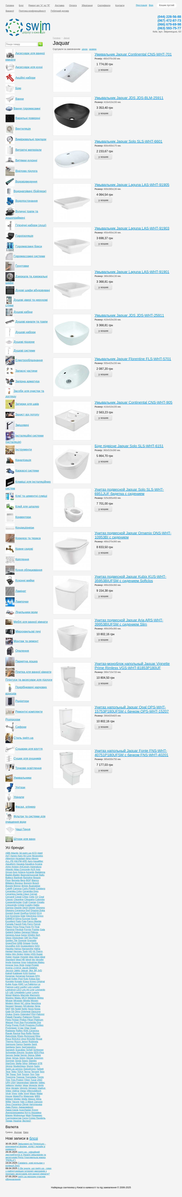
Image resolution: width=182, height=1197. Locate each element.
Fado (18, 921)
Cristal (21, 905)
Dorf (28, 910)
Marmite (25, 995)
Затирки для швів (27, 403)
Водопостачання (26, 200)
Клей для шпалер (27, 506)
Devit (25, 907)
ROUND (31, 1038)
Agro (19, 855)
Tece (7, 1071)
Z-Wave (29, 1101)
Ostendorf (25, 1014)
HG (30, 951)
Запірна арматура (27, 381)
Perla (8, 1019)
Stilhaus (33, 1063)
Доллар (18, 1132)
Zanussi (38, 1101)
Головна (10, 5)
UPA (7, 1082)
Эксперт (26, 1120)
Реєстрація (141, 5)
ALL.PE (9, 861)
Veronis (23, 1088)
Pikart (30, 1019)
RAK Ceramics (31, 1030)
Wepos (31, 1099)
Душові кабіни (22, 312)
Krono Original (37, 981)
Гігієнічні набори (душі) (30, 225)
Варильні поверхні (27, 118)
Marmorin (35, 995)
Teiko (14, 1071)
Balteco (9, 877)
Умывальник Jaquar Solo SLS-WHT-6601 (128, 141)
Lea (30, 987)
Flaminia (9, 929)
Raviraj (16, 1033)
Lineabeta (19, 992)
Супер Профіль (37, 1118)
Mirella (26, 1000)
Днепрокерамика (14, 1112)
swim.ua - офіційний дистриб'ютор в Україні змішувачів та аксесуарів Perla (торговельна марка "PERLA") (25, 1156)
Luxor (28, 992)
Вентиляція (23, 128)
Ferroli (37, 924)
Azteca (21, 872)
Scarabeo (20, 1049)
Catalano (40, 888)
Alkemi (34, 858)
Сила (25, 1118)
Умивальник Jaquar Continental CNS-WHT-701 (133, 54)
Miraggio (17, 1000)
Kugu (14, 984)
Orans (16, 1014)
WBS (37, 1096)
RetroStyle (11, 1036)
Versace (32, 1088)
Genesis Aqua (12, 935)
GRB (19, 943)
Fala (24, 921)
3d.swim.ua (25, 853)
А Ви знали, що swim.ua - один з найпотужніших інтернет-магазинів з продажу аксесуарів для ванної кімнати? (28, 1171)
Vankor (18, 1085)
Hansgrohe (27, 948)
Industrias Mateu (35, 962)
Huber (8, 956)
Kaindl (8, 973)
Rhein (20, 1036)
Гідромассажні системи (29, 256)
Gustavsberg (27, 946)
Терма (8, 1120)
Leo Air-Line (28, 989)
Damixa (9, 907)
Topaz (13, 1074)
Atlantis (15, 853)
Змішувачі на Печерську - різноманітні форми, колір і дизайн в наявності (25, 1146)
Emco (40, 915)
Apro (29, 861)
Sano (18, 1047)
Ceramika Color (13, 891)
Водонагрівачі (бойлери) (29, 191)
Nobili (18, 1008)
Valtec (41, 1082)
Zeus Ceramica (13, 1104)
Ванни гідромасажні (26, 108)
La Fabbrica (30, 984)
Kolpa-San (34, 978)
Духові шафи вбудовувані (32, 290)
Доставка (59, 5)
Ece (7, 915)
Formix (27, 929)
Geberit (9, 932)
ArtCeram (24, 866)
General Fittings (29, 932)
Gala (42, 929)
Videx (8, 1090)
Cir (36, 896)
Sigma (31, 1055)
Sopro (25, 1060)
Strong (8, 1066)
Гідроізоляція (24, 235)
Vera (7, 1088)
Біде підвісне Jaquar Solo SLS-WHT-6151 (129, 446)
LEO (18, 989)
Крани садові (24, 548)
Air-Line (27, 855)
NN (12, 1008)
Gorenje (22, 940)
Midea (40, 997)
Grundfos (10, 946)
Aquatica (29, 864)
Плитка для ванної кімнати (33, 671)
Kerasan (30, 976)
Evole (34, 918)
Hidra (8, 954)
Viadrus (41, 1088)
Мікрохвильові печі (28, 631)
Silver (8, 1058)
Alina (28, 858)
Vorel (26, 1093)
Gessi (24, 935)
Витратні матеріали (28, 149)
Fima (15, 926)
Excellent (10, 921)
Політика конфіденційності (32, 11)
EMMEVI (10, 918)
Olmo (17, 1011)
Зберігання (87, 5)
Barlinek (18, 877)
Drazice (35, 910)
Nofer (24, 1008)
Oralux (8, 1014)
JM (35, 970)
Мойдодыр (19, 1115)
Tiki (7, 1074)
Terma (27, 1071)
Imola (8, 962)
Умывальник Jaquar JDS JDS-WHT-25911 (129, 315)
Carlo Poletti (28, 888)
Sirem (22, 1058)
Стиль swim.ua (23, 737)
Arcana (38, 864)
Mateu (17, 997)
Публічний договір (60, 11)
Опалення (22, 650)
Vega (25, 1085)
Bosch (35, 883)
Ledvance (10, 989)
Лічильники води (26, 612)
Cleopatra (29, 899)
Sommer (9, 1060)
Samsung (10, 1044)
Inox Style (19, 965)
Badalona (40, 872)
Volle (20, 1093)
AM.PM (18, 861)
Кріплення (22, 559)
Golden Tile (11, 940)
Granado (31, 940)
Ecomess (15, 915)
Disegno (40, 907)
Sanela (27, 1044)
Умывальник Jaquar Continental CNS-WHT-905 (133, 402)
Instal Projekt (32, 965)
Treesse (20, 1077)
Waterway (28, 1096)
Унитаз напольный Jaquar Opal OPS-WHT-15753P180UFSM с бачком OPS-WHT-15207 (132, 709)
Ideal (37, 956)
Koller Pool (17, 978)
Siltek (38, 1055)
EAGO (32, 913)
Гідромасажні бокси (28, 246)
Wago (33, 1093)
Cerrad (33, 894)
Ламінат (20, 591)
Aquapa (20, 864)
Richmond (29, 1036)
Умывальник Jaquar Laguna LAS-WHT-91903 (132, 228)
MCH (24, 997)
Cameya (17, 888)
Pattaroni (27, 1017)
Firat (37, 926)
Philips (23, 1019)
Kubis (8, 984)
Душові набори (25, 332)
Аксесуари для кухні (28, 67)
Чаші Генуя (22, 829)
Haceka (9, 948)
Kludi (8, 978)
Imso (23, 962)
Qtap (26, 1027)
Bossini (9, 885)
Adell (40, 853)
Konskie (9, 981)
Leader (36, 987)
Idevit (28, 959)
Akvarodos (37, 855)
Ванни (19, 98)
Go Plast (33, 937)
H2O (37, 946)
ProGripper (11, 1027)
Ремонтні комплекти (28, 711)
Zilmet (25, 1104)
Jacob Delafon (29, 967)
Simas (15, 1058)
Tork (19, 1074)
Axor (15, 872)
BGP (28, 880)
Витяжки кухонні (26, 160)
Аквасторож (11, 1109)
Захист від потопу (27, 414)
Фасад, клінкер (25, 806)
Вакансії (10, 11)
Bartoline (28, 877)
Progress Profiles (34, 1025)
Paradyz (17, 1017)
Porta (8, 1025)
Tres (7, 1079)
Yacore (15, 1101)
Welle (24, 1099)
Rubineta (33, 1041)
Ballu (41, 874)
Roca (8, 1038)
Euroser (26, 918)
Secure (9, 1055)
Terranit (35, 1071)
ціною (85, 49)
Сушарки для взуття (28, 748)
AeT (7, 855)
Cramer (32, 902)
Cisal (41, 896)
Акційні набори (25, 77)
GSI (18, 946)
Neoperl (9, 1006)
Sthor (25, 1063)
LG (7, 992)
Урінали (18, 797)
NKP (7, 1008)
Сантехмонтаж (13, 1118)
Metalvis (32, 997)
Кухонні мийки (24, 580)
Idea (31, 956)
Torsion (25, 1074)
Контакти (119, 5)
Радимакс (36, 1115)
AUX (32, 869)
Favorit (17, 924)
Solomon (38, 1058)
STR (39, 1063)
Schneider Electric (15, 1052)
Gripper (27, 943)
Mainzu (16, 995)
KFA (37, 976)
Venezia (33, 1085)
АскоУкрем (25, 1109)
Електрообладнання (29, 360)
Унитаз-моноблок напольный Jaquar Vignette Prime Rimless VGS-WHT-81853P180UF (132, 666)
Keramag (20, 976)
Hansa (17, 948)
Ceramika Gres (30, 891)
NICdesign (28, 1006)
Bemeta (15, 880)
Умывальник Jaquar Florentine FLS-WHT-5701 (133, 359)
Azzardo (30, 872)
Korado (18, 981)
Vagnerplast (22, 1082)
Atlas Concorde (22, 869)
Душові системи (24, 350)
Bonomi (28, 883)
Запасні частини (26, 370)
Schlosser (38, 1049)
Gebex (17, 932)
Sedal (17, 1055)
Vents (41, 1085)
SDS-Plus (39, 1052)
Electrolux (31, 915)
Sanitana (10, 1047)
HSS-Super (37, 954)
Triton (27, 1079)
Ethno (18, 918)
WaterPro (18, 1096)
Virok (8, 1093)
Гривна (9, 1132)
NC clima (25, 1003)
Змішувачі (22, 425)
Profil (22, 1025)
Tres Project (17, 1079)
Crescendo (11, 905)
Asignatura (35, 866)
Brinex (24, 885)
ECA (39, 913)
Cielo (31, 896)
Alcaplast (20, 858)
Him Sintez (17, 954)
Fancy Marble (34, 921)
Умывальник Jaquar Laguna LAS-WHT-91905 (132, 185)
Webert (9, 1099)
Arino (8, 866)
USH (13, 1082)
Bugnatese (34, 885)
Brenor (17, 885)
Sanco (19, 1044)
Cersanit (9, 896)
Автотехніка (35, 1104)
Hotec (27, 954)
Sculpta (29, 1052)
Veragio (15, 1088)
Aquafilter (38, 861)
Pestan (15, 1019)
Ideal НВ (20, 959)
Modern (9, 1003)
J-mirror (17, 967)
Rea (23, 1033)
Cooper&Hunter (13, 902)
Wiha (38, 1099)
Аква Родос (11, 1107)
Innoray (9, 965)
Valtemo (9, 1085)
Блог (21, 5)
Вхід (151, 5)
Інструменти (23, 449)
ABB (7, 853)
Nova (30, 1008)
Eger (23, 915)
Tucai (33, 1079)
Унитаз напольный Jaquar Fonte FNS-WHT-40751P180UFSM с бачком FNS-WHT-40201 (131, 753)
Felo (24, 924)
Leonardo (40, 989)
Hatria (37, 948)
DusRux (24, 913)
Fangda (9, 924)
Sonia (18, 1060)
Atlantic (9, 869)
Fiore (28, 926)
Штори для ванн (24, 839)
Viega (23, 1090)
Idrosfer (40, 959)
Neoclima (36, 1003)
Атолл (34, 1109)
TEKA (20, 1071)
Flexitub (19, 929)
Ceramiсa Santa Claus (17, 894)
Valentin (33, 1082)
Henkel (9, 951)
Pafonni (40, 1014)
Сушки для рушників (27, 758)
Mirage (9, 1000)
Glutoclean (17, 937)
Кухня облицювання (28, 569)
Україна (17, 1120)
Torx (32, 1074)
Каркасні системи (27, 470)
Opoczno (36, 1011)
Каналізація (23, 460)
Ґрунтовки (22, 265)
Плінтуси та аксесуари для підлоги (28, 679)
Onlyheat (25, 1011)
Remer (35, 1033)
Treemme (10, 1077)
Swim (37, 1066)
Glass (8, 937)
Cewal (18, 896)
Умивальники (22, 777)
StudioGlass (19, 1066)
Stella (19, 1063)
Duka (42, 910)
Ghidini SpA (33, 935)
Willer (8, 1101)
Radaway (10, 1030)
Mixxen (34, 1000)
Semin (23, 1055)
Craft (25, 902)
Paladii (9, 1017)
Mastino (9, 997)
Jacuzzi (9, 970)
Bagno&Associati (29, 874)
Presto (15, 1025)
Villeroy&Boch (34, 1090)
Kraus (26, 981)
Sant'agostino (29, 1047)
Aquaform (10, 864)
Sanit (34, 1044)
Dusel (17, 913)
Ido (33, 959)
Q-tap (21, 1027)
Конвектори (23, 517)
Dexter (32, 907)
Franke (35, 929)
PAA (33, 1014)
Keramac (10, 976)
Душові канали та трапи (31, 321)
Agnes (13, 855)
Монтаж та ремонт (25, 641)
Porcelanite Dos (32, 1022)
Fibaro (8, 926)
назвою (92, 49)
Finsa (22, 926)
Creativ (40, 902)
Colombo (40, 899)
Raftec (19, 1030)
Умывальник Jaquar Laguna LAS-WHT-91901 (132, 272)
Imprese (16, 962)
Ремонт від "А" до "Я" (39, 5)
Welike (17, 1099)
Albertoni (10, 858)
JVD (39, 970)
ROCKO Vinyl (19, 1038)
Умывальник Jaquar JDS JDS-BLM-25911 (129, 98)
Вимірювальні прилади (30, 139)
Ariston (15, 866)
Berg (22, 880)
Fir (32, 926)
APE (24, 861)
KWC (21, 984)
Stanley (33, 1060)
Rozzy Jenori (21, 1041)
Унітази (20, 787)
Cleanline (19, 899)
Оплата (73, 5)
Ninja (37, 1006)
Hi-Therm (38, 951)
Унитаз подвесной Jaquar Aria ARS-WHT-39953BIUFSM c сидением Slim (129, 622)
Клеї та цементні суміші (31, 495)
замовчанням (73, 49)
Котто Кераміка (33, 1112)
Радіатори (22, 701)
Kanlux (32, 973)
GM (26, 937)
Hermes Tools (20, 951)
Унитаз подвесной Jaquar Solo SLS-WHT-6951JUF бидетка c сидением (129, 491)
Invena (9, 967)
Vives (14, 1093)
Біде (18, 88)
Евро (25, 1132)
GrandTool (10, 943)
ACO (34, 853)
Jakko (17, 970)
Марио (9, 1115)
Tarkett (39, 1068)
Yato (22, 1101)
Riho (37, 1036)
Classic (9, 899)
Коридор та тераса (28, 538)
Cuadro (29, 905)
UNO (39, 1079)
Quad (33, 1027)
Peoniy (36, 1017)
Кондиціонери (24, 527)
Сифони (20, 726)
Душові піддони (23, 341)
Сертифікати (104, 5)
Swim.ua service (14, 1068)
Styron (30, 1066)
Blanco (35, 880)
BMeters (9, 883)
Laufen (23, 987)
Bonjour (19, 883)
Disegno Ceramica (15, 910)
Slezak (29, 1058)
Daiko (36, 905)
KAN (25, 973)
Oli (12, 1011)
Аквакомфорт (26, 1107)
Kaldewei (17, 973)
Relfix (29, 1033)
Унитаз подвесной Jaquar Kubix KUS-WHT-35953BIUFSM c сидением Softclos (130, 579)
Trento (40, 1077)
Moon (17, 1003)
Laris (16, 987)
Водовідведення (26, 181)
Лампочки (21, 601)
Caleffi (8, 888)
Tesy (42, 1071)
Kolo (25, 978)
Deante (18, 907)
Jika (31, 970)
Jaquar (67, 38)
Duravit (9, 913)
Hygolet (24, 956)
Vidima (15, 1090)
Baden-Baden (12, 874)
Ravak (8, 1033)
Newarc (18, 1006)
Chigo (25, 896)
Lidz (11, 992)
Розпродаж (12, 719)
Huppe (16, 956)
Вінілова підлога (26, 171)
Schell (29, 1049)
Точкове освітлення (28, 768)
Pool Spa (19, 1022)
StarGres (10, 1063)
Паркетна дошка (26, 661)
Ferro (30, 924)
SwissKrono (29, 1068)
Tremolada (30, 1077)
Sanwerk (10, 1049)
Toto (37, 1074)
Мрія (28, 1115)
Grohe (34, 943)
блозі (33, 1138)
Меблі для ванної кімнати (30, 621)
